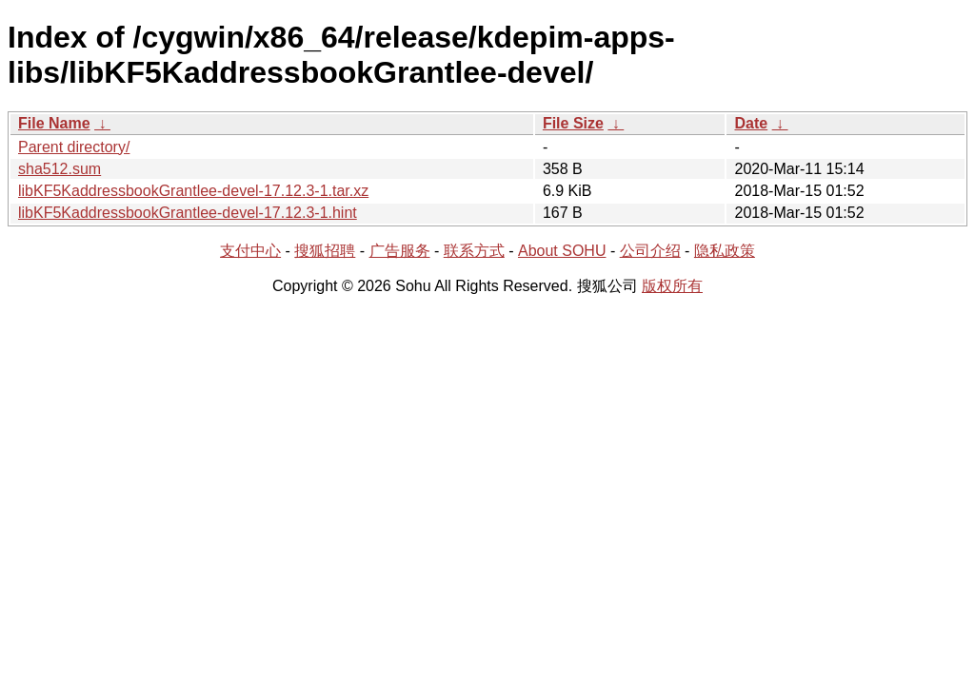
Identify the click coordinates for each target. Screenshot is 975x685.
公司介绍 (650, 251)
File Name (54, 123)
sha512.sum (59, 169)
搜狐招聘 (324, 251)
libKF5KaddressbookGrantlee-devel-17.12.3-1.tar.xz (193, 191)
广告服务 (399, 251)
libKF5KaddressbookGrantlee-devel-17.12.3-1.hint (187, 213)
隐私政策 (724, 251)
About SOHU (562, 251)
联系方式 (474, 251)
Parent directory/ (73, 147)
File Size (573, 123)
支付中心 (250, 251)
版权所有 (672, 286)
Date (750, 123)
